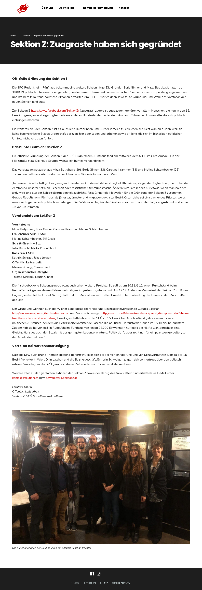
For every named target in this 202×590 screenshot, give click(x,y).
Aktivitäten (66, 8)
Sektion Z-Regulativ (121, 583)
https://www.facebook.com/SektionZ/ (55, 111)
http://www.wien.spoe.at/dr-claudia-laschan (40, 313)
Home (13, 35)
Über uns (47, 8)
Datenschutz (90, 583)
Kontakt (124, 8)
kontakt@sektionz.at (25, 378)
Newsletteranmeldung (98, 8)
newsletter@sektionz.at (61, 378)
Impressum (75, 583)
